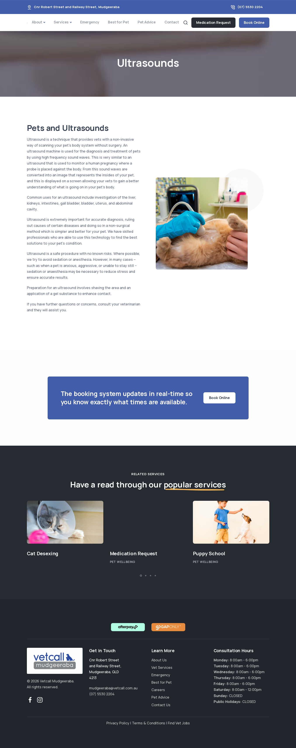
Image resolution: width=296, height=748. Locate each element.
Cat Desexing (43, 553)
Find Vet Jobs (179, 723)
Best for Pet (118, 22)
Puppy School (209, 553)
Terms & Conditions (148, 723)
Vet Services (161, 667)
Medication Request (213, 22)
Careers (158, 689)
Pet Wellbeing (122, 562)
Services (61, 22)
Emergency (89, 22)
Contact (171, 22)
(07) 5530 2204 (250, 7)
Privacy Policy (117, 723)
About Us (159, 660)
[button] (141, 576)
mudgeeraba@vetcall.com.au (113, 688)
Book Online (254, 22)
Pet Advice (147, 22)
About (37, 22)
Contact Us (160, 704)
